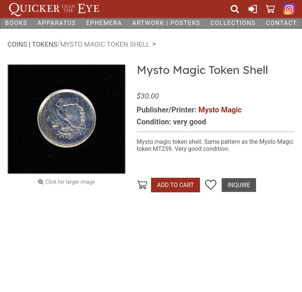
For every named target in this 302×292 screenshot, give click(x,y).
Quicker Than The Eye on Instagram (289, 9)
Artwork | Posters (166, 23)
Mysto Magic (220, 109)
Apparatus (56, 23)
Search (235, 9)
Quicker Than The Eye (54, 8)
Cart (271, 9)
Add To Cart (175, 185)
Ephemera (104, 23)
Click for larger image (70, 182)
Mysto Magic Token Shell (105, 44)
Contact (281, 23)
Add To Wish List (211, 185)
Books (16, 23)
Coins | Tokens (32, 44)
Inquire (239, 185)
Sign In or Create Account (253, 9)
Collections (233, 23)
